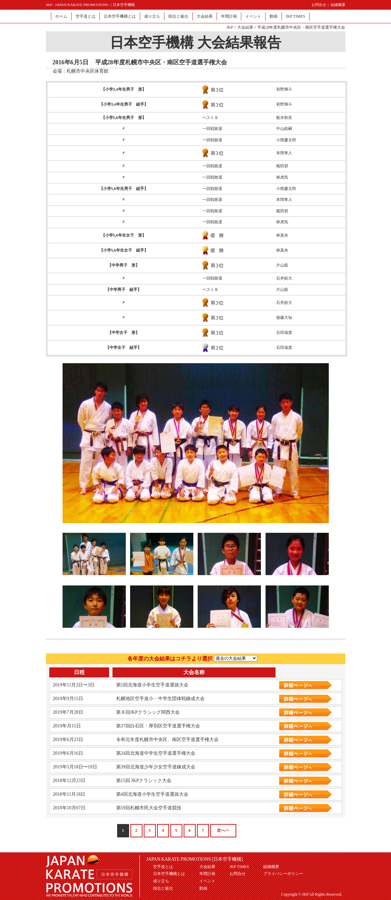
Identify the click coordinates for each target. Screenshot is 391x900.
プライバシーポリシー (283, 873)
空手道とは (86, 16)
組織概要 (338, 5)
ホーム (61, 16)
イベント (253, 16)
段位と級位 (178, 16)
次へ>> (223, 830)
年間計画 (229, 16)
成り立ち (152, 16)
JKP (229, 27)
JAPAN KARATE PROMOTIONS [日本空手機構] (194, 859)
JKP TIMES (295, 16)
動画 (274, 16)
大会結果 (205, 16)
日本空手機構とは (120, 16)
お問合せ (318, 5)
